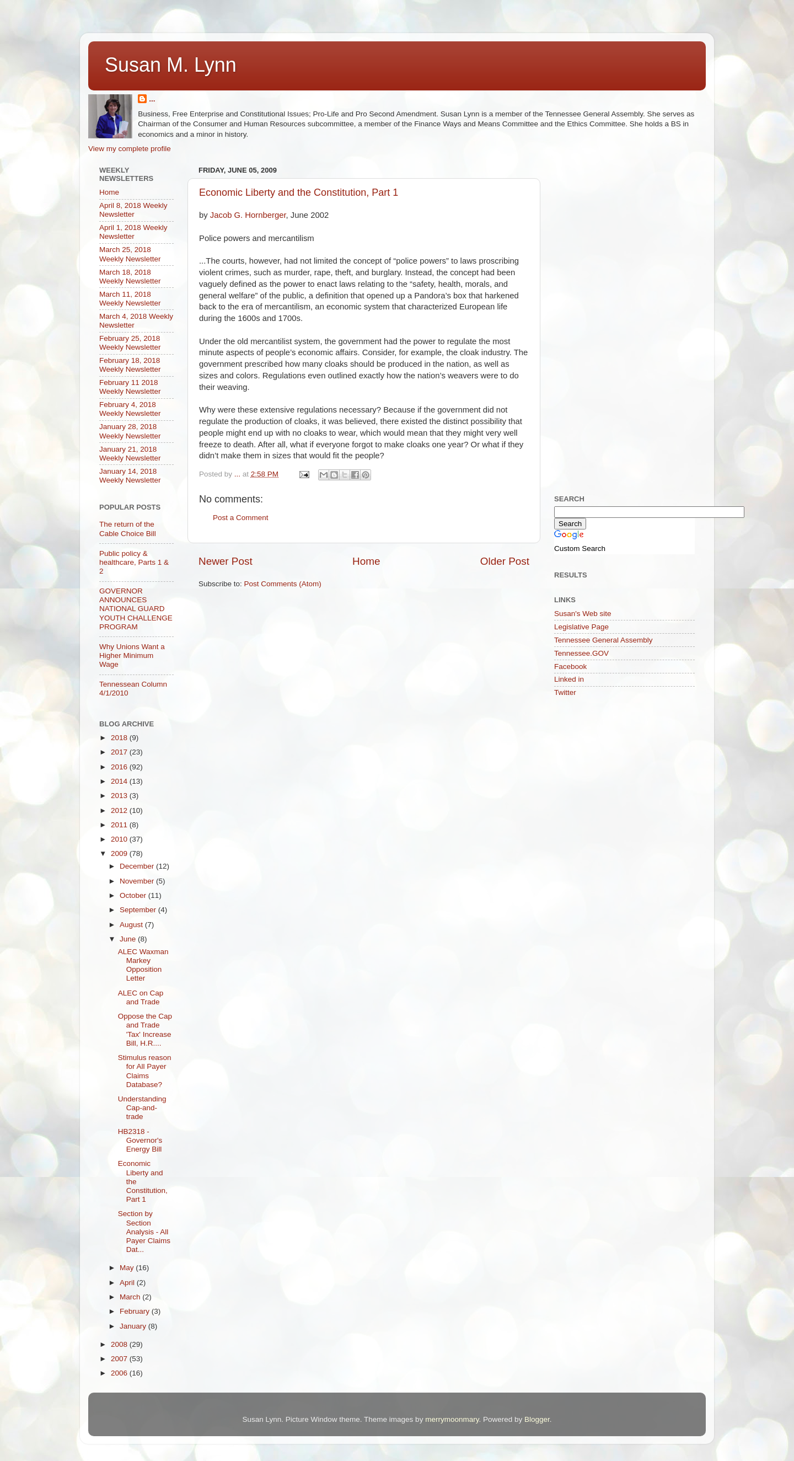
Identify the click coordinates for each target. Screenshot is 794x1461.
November (138, 881)
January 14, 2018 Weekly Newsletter (130, 475)
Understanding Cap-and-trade (142, 1108)
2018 (120, 738)
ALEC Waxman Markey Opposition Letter (143, 965)
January (134, 1326)
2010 (120, 839)
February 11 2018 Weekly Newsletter (130, 386)
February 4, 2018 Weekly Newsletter (130, 409)
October (134, 895)
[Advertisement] (637, 232)
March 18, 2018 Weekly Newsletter (130, 276)
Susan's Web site (582, 613)
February (136, 1311)
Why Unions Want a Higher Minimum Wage (132, 655)
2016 (120, 767)
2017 (120, 752)
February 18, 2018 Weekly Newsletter (130, 364)
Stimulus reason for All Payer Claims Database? (144, 1071)
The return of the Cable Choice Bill (127, 528)
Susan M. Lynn (171, 64)
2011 (120, 825)
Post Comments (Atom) (282, 584)
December (138, 866)
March (131, 1297)
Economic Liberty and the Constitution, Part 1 (298, 192)
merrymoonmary (452, 1419)
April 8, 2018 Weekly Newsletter (133, 209)
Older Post (504, 561)
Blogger (537, 1419)
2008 (120, 1344)
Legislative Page (581, 627)
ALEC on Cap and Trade (141, 997)
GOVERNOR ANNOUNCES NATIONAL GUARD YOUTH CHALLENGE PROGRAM (136, 609)
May (128, 1268)
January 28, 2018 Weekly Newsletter (130, 431)
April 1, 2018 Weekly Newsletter (133, 231)
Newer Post (225, 561)
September (139, 910)
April (128, 1282)
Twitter (565, 692)
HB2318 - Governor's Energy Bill (140, 1140)
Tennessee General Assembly (603, 640)
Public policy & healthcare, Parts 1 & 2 (134, 562)
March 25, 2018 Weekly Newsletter (130, 254)
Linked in (569, 679)
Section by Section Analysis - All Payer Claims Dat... (144, 1232)
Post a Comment (241, 517)
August (132, 925)
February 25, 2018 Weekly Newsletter (130, 342)
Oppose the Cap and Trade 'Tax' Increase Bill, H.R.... (145, 1029)
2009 (120, 853)
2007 (120, 1359)
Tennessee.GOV (581, 653)
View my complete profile (129, 149)
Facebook (570, 666)
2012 (120, 810)
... (152, 99)
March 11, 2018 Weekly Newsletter (130, 298)
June (129, 939)
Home (366, 561)
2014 (120, 781)
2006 (120, 1373)
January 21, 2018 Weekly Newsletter (130, 453)
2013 (120, 795)
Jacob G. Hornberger (248, 215)
